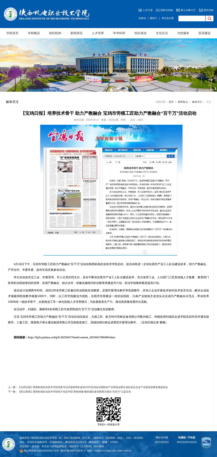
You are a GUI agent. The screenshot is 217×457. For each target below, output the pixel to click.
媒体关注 (197, 101)
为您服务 (183, 33)
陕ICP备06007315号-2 (72, 450)
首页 (171, 101)
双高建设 (205, 33)
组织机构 (55, 33)
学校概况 (34, 33)
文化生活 (162, 33)
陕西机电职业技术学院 (44, 437)
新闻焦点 (183, 101)
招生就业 (140, 33)
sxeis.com (111, 450)
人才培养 (98, 33)
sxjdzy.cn (100, 450)
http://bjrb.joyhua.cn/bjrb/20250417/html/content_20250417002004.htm (71, 337)
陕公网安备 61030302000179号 (39, 450)
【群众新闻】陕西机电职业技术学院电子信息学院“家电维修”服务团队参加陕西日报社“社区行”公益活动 (74, 391)
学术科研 (119, 33)
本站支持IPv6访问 (187, 442)
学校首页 (12, 33)
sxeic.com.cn (124, 450)
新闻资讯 (76, 33)
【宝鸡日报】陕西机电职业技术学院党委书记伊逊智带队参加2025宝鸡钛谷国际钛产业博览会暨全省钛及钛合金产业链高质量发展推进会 (93, 387)
